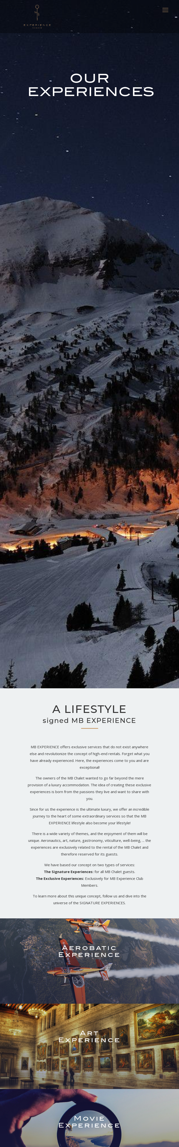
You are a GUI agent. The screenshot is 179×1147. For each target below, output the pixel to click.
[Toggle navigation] (165, 10)
